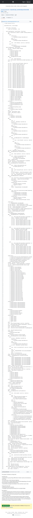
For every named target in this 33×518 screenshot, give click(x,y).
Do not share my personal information (19, 513)
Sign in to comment (9, 507)
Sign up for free (6, 505)
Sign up (28, 2)
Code (3, 17)
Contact (26, 512)
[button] (16, 15)
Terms (6, 512)
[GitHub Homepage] (13, 515)
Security (13, 512)
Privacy (9, 512)
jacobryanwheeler (5, 9)
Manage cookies (9, 513)
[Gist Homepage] (13, 2)
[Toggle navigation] (3, 2)
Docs (23, 512)
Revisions (9, 17)
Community (20, 512)
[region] (16, 246)
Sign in (23, 2)
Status (16, 512)
